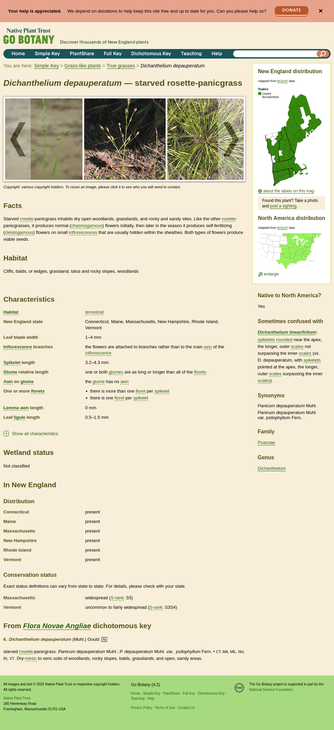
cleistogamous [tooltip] (19, 232)
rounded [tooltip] (284, 339)
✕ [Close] (320, 11)
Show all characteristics (35, 433)
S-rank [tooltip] (116, 597)
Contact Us (186, 708)
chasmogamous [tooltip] (87, 225)
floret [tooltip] (141, 391)
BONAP (282, 81)
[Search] (323, 53)
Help (217, 54)
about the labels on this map (288, 191)
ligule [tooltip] (19, 417)
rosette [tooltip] (26, 218)
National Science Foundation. (271, 690)
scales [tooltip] (297, 346)
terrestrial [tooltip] (94, 312)
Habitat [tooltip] (10, 312)
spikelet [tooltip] (161, 391)
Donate (291, 10)
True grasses (121, 65)
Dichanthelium (272, 468)
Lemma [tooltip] (11, 407)
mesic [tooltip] (31, 658)
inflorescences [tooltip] (83, 232)
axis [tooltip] (208, 346)
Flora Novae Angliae (57, 626)
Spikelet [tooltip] (11, 362)
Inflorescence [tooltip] (17, 346)
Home (18, 54)
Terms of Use (165, 708)
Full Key (113, 54)
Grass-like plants (82, 65)
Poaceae (266, 442)
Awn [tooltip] (8, 381)
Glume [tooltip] (10, 372)
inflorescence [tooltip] (98, 352)
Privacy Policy (141, 708)
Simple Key (47, 54)
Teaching (191, 54)
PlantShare (82, 54)
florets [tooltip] (200, 372)
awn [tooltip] (124, 381)
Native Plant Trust (16, 698)
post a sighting (283, 206)
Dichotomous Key (151, 54)
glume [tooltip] (26, 381)
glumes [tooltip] (116, 372)
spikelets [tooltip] (266, 339)
